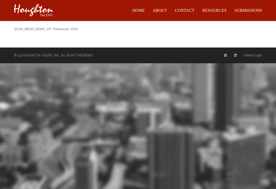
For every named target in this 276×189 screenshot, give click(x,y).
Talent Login (253, 55)
